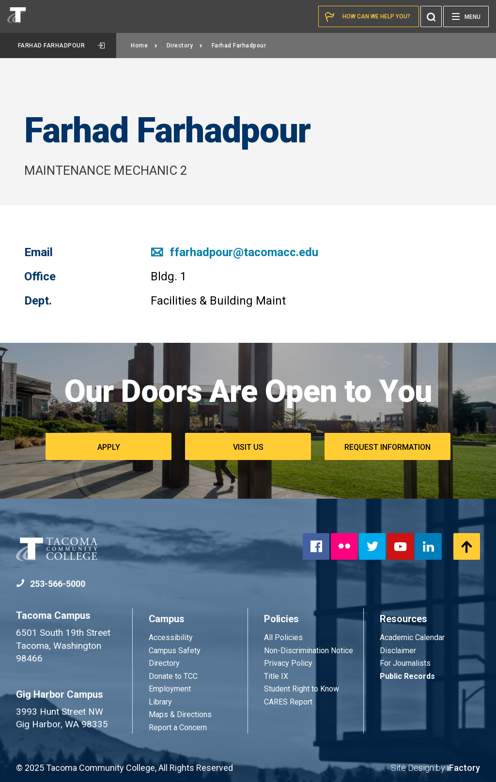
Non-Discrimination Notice (308, 650)
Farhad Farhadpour (61, 45)
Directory (185, 45)
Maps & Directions (180, 714)
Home (144, 45)
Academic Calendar (412, 637)
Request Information (387, 447)
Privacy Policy (288, 663)
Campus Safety (175, 650)
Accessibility (171, 637)
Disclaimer (398, 650)
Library (160, 701)
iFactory (463, 768)
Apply (108, 447)
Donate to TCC (173, 676)
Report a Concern (178, 727)
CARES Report (288, 701)
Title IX (276, 676)
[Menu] (466, 16)
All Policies (284, 637)
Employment (170, 688)
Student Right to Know (301, 688)
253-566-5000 (50, 584)
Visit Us (248, 447)
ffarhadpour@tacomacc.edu (234, 252)
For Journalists (405, 663)
